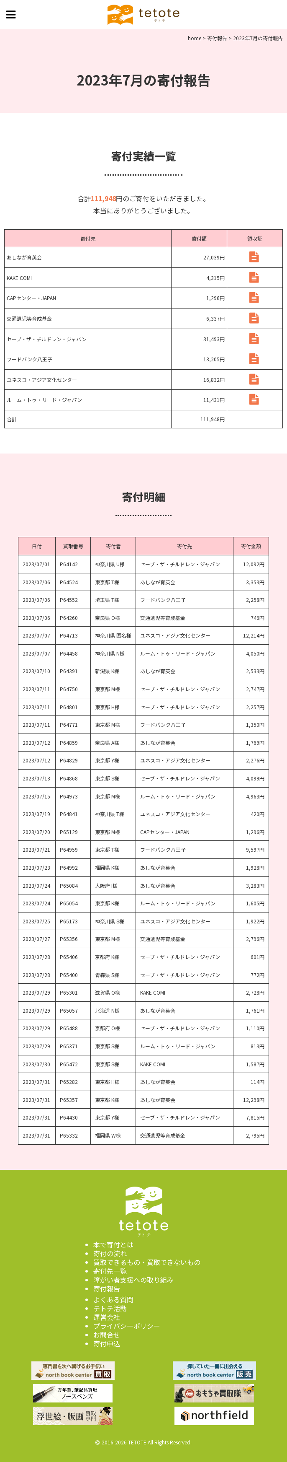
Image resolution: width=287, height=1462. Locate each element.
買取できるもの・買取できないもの (146, 1262)
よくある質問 (113, 1299)
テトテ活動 (110, 1308)
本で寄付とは (113, 1244)
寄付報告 (106, 1288)
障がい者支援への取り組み (133, 1280)
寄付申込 (106, 1343)
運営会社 (106, 1317)
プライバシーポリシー (126, 1326)
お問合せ (106, 1335)
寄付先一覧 (110, 1271)
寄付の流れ (110, 1253)
